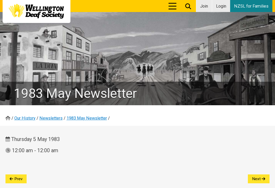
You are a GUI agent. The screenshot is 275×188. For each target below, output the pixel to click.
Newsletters (51, 118)
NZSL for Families (251, 6)
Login (221, 6)
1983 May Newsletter (87, 118)
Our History (24, 118)
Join (204, 6)
